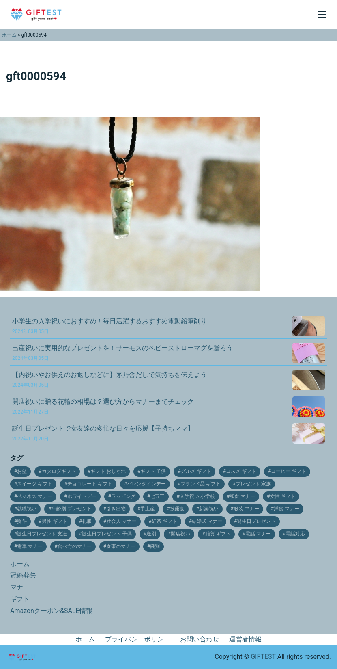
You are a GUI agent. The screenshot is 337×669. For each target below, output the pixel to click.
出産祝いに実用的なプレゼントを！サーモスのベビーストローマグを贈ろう (122, 352)
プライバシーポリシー (137, 639)
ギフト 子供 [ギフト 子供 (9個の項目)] (153, 471)
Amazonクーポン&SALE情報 (51, 611)
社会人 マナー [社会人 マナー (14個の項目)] (121, 521)
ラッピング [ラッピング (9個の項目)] (123, 496)
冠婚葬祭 (23, 575)
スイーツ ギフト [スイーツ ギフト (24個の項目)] (34, 484)
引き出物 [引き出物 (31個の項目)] (116, 508)
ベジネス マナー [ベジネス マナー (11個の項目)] (34, 496)
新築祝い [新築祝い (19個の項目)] (209, 508)
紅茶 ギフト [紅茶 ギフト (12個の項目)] (164, 521)
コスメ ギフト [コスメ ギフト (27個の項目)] (241, 471)
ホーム (9, 35)
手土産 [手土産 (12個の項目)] (147, 508)
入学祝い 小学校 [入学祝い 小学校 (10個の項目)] (197, 496)
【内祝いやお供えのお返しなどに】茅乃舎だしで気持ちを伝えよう (109, 379)
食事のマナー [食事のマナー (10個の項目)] (120, 546)
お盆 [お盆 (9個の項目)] (22, 471)
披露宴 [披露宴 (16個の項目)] (177, 508)
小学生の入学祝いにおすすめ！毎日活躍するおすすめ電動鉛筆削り (109, 325)
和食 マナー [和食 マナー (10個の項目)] (242, 496)
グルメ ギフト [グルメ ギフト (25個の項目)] (196, 471)
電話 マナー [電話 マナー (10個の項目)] (258, 534)
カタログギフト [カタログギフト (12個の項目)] (59, 471)
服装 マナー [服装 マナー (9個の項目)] (246, 508)
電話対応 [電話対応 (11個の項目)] (295, 534)
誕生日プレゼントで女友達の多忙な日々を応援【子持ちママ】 (103, 433)
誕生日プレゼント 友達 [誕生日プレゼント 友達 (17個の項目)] (42, 534)
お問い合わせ (199, 639)
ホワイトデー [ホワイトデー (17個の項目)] (82, 496)
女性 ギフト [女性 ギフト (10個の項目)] (283, 496)
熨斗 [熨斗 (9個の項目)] (22, 521)
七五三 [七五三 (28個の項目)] (157, 496)
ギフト (20, 599)
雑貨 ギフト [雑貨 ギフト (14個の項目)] (218, 534)
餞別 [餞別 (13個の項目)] (155, 546)
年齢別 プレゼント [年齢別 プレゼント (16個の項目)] (72, 508)
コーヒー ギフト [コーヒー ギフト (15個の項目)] (288, 471)
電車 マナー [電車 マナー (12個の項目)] (30, 546)
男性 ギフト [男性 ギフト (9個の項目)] (54, 521)
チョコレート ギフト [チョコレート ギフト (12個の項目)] (89, 484)
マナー (20, 587)
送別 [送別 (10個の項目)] (151, 534)
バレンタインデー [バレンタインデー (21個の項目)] (146, 484)
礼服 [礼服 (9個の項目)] (87, 521)
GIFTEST (263, 656)
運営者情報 (245, 639)
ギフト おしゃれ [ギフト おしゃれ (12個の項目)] (108, 471)
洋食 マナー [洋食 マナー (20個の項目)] (286, 508)
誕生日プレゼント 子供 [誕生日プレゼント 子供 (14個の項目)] (107, 534)
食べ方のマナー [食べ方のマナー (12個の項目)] (75, 546)
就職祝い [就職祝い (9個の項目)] (26, 508)
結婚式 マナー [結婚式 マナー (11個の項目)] (207, 521)
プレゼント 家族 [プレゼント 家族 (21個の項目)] (253, 484)
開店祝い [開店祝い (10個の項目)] (180, 534)
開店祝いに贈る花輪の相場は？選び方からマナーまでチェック (103, 406)
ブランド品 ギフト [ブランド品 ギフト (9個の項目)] (200, 484)
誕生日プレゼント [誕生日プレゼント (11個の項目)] (256, 521)
